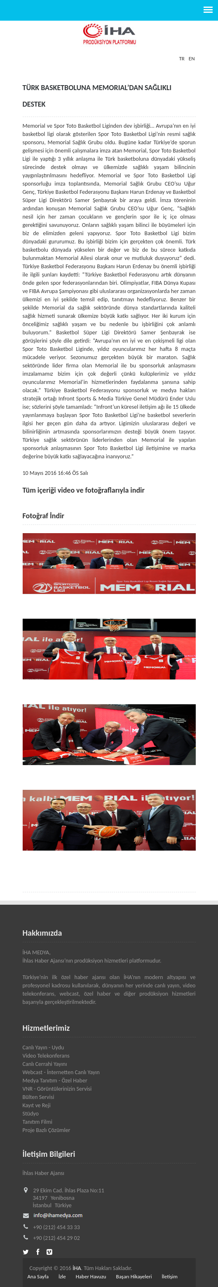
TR (181, 58)
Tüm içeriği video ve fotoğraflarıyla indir (84, 490)
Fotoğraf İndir (44, 515)
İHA (77, 1268)
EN (192, 58)
